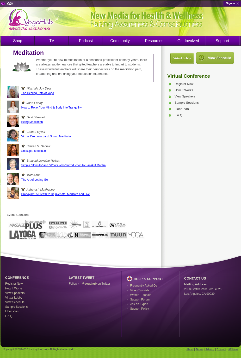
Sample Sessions (187, 102)
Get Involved (188, 41)
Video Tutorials (139, 290)
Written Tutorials (140, 295)
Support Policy (139, 308)
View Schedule (15, 302)
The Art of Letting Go (34, 179)
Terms (199, 349)
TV (51, 41)
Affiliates (233, 349)
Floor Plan (182, 109)
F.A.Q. (179, 115)
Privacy (209, 349)
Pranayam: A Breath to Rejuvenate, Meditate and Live (55, 194)
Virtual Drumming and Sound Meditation (47, 136)
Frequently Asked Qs (143, 285)
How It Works (184, 90)
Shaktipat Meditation (34, 151)
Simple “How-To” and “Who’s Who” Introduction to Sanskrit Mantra (63, 165)
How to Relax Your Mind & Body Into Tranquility (51, 107)
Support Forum (140, 299)
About (189, 349)
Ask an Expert (139, 304)
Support (222, 41)
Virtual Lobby (182, 58)
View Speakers (185, 96)
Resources (154, 41)
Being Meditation (32, 122)
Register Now (184, 84)
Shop (17, 41)
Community (120, 41)
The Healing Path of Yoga (37, 93)
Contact (221, 349)
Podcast (86, 41)
